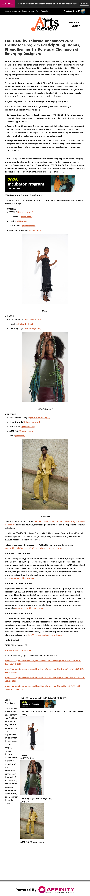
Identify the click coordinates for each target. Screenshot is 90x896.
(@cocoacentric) (33, 319)
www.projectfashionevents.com (29, 608)
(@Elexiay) (21, 221)
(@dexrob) (20, 436)
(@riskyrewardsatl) (31, 422)
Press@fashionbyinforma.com (18, 650)
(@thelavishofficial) (25, 324)
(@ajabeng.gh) (26, 431)
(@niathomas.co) (28, 226)
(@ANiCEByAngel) (32, 328)
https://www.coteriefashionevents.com (44, 635)
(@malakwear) (28, 426)
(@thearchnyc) (26, 217)
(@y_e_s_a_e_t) (25, 212)
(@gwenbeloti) (35, 230)
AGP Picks (7, 4)
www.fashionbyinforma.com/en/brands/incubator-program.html (34, 548)
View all (84, 3)
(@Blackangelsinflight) (39, 417)
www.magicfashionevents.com (22, 578)
